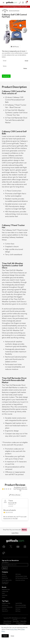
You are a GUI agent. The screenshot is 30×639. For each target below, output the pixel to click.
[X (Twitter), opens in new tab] (11, 547)
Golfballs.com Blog (6, 603)
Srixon (3, 593)
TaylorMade (4, 595)
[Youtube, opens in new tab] (18, 547)
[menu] (3, 2)
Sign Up (4, 568)
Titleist (3, 597)
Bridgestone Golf (6, 589)
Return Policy (23, 621)
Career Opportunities (7, 580)
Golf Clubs (18, 609)
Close (12, 636)
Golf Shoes (18, 611)
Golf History (4, 609)
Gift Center (18, 574)
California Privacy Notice (7, 623)
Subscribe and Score (20, 580)
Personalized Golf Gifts (21, 607)
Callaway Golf (5, 591)
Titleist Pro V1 (5, 611)
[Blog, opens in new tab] (4, 553)
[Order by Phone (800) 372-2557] (20, 2)
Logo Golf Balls (19, 603)
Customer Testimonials (7, 607)
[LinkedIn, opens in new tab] (25, 547)
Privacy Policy (14, 629)
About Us (4, 574)
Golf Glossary (5, 605)
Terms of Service (7, 621)
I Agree (5, 636)
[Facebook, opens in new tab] (4, 547)
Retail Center (5, 578)
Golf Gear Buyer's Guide (21, 576)
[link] (23, 2)
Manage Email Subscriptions (5, 582)
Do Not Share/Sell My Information (21, 623)
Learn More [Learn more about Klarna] (15, 533)
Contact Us (4, 576)
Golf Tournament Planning (22, 578)
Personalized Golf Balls (21, 605)
